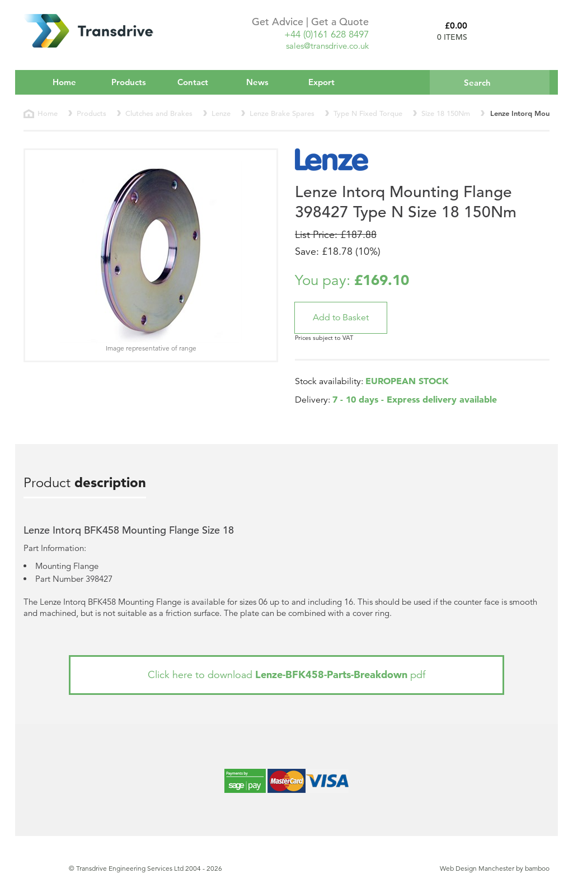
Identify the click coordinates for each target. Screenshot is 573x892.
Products (136, 81)
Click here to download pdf (286, 674)
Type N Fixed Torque (368, 113)
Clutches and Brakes (158, 113)
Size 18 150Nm (445, 113)
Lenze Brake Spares (282, 113)
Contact (192, 82)
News (257, 82)
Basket (512, 31)
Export (321, 82)
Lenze (221, 113)
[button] (340, 318)
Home (64, 82)
